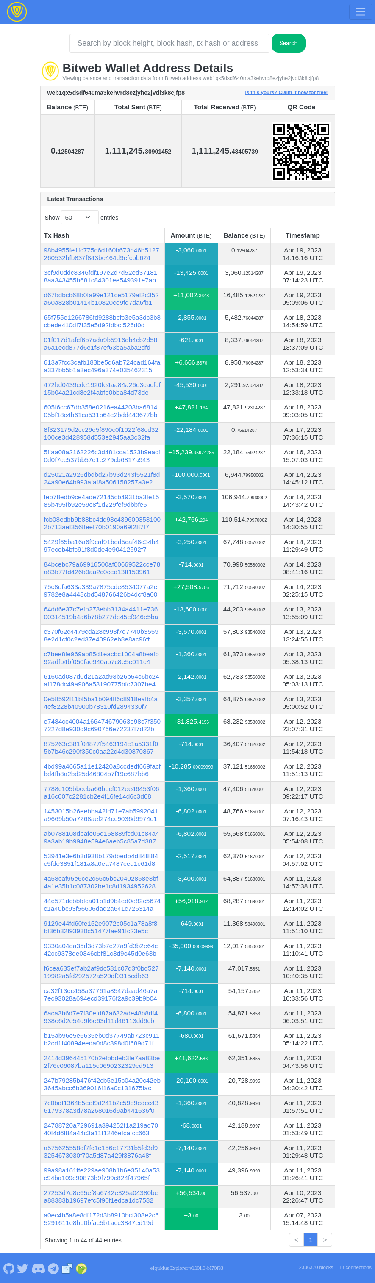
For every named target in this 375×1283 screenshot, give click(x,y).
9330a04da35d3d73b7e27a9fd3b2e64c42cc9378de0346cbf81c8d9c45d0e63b (101, 949)
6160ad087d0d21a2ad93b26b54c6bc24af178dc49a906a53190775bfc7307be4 (101, 680)
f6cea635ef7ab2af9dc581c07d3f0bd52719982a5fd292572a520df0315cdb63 (101, 972)
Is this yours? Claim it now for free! (286, 92)
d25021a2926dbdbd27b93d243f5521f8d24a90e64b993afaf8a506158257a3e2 (102, 478)
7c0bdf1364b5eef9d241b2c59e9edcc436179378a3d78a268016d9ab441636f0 (101, 1106)
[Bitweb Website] (67, 1268)
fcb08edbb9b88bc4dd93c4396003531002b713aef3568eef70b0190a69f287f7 (102, 523)
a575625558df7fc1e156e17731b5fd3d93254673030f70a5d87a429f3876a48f (101, 1151)
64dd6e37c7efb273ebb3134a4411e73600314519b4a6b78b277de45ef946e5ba (101, 613)
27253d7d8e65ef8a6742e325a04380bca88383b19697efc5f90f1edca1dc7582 (101, 1196)
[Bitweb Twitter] (23, 1268)
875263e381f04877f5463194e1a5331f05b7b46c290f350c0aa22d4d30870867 (101, 747)
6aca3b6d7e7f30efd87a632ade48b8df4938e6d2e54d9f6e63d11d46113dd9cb (101, 1016)
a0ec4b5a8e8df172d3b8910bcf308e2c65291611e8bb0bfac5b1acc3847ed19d (101, 1218)
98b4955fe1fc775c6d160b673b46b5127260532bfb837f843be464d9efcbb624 (101, 253)
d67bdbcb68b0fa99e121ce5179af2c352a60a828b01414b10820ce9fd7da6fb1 (101, 298)
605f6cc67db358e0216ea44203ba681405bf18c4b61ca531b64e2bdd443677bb (101, 411)
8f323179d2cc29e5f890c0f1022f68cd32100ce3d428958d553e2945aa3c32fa (101, 433)
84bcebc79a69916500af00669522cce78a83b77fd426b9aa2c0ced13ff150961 (102, 568)
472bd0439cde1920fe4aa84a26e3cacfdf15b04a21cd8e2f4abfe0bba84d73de (102, 388)
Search (288, 43)
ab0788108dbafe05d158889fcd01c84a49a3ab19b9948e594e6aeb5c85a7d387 (101, 837)
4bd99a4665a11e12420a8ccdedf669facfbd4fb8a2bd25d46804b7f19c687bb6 (102, 770)
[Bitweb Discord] (38, 1268)
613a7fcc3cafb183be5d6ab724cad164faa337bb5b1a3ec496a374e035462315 (102, 366)
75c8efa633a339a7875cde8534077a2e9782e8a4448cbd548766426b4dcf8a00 (101, 590)
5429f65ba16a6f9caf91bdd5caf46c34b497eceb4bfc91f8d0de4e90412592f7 (101, 545)
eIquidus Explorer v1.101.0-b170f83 (186, 1268)
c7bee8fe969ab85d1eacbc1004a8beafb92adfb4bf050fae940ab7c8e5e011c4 (101, 657)
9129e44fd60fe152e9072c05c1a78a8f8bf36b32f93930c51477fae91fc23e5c (101, 927)
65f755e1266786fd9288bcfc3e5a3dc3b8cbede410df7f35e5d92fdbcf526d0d (102, 321)
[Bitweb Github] (9, 1268)
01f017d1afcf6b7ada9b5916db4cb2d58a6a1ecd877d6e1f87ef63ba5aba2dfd (101, 343)
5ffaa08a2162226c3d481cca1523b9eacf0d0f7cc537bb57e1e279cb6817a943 (102, 455)
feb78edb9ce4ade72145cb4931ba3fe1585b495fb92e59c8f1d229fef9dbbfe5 (101, 500)
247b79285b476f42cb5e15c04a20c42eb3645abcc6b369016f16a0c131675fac (102, 1084)
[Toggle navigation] (360, 12)
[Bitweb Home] (17, 11)
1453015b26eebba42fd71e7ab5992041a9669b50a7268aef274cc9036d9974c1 (101, 814)
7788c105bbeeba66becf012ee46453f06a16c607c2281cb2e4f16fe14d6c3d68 (101, 792)
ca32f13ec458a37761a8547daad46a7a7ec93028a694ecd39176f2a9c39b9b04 (101, 994)
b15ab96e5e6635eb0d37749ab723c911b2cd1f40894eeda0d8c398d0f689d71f (102, 1039)
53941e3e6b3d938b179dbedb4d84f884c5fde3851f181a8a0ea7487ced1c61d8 (101, 859)
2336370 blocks (316, 1267)
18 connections (355, 1267)
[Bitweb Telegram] (53, 1268)
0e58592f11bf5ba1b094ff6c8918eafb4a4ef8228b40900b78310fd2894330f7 (101, 702)
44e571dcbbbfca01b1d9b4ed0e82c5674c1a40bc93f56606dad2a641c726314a (102, 904)
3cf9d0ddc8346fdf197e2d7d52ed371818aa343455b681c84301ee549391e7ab (101, 276)
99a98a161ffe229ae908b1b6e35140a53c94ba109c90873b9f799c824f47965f (102, 1174)
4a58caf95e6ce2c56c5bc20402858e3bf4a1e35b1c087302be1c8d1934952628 (101, 882)
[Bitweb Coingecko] (81, 1268)
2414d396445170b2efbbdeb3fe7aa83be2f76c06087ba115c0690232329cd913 (102, 1061)
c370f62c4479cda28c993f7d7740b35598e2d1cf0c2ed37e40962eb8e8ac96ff (101, 635)
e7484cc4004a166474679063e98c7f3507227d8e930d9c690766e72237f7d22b (102, 725)
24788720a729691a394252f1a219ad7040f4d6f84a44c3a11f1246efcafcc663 (101, 1129)
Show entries (82, 217)
